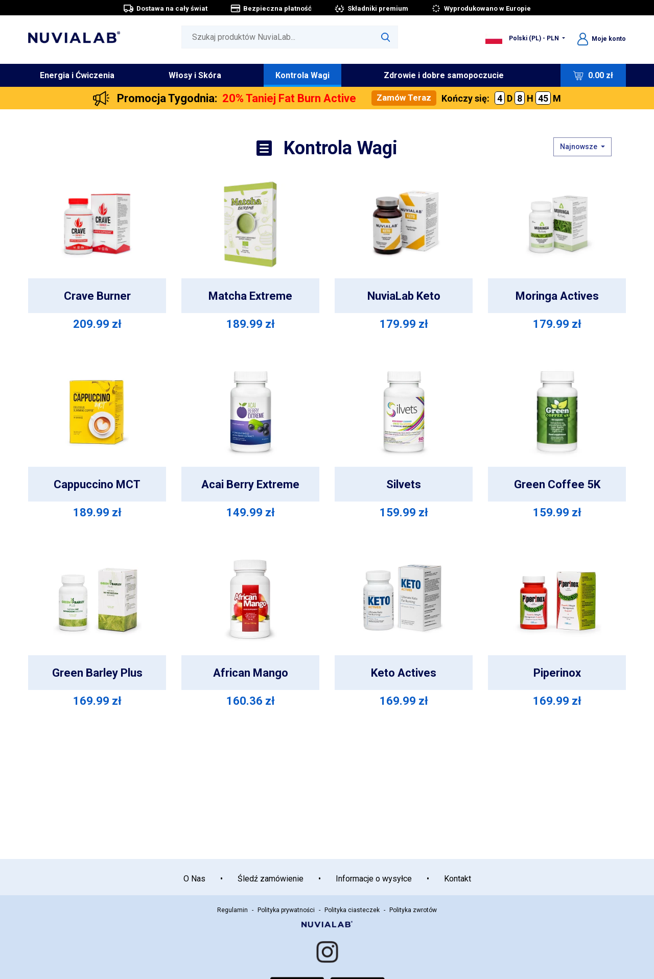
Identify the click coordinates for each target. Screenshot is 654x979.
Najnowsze (579, 146)
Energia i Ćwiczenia (77, 75)
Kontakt (457, 879)
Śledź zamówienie (270, 879)
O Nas (194, 879)
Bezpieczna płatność (271, 8)
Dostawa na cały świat (165, 8)
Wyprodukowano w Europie (481, 8)
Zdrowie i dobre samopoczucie (444, 75)
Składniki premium (371, 8)
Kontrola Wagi (302, 75)
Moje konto (601, 38)
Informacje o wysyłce (374, 879)
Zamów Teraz (404, 97)
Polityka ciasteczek (352, 910)
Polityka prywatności (286, 910)
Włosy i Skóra (195, 75)
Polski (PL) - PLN (522, 38)
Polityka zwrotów (413, 910)
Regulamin (232, 910)
